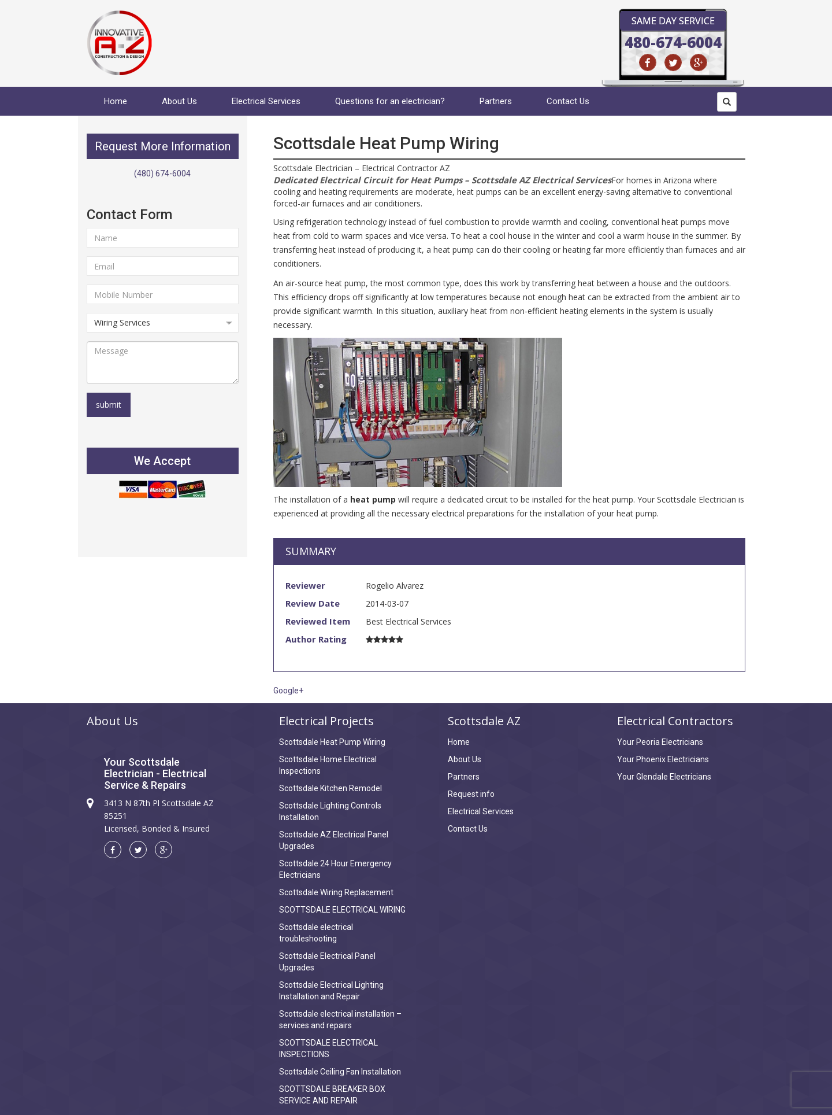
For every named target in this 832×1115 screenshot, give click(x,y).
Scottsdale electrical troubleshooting (316, 932)
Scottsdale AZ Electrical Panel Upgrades (333, 840)
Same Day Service (673, 20)
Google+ (288, 690)
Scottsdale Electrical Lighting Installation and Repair (331, 990)
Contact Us (568, 101)
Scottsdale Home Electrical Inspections (328, 765)
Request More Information (163, 146)
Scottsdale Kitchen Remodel (330, 788)
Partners (496, 101)
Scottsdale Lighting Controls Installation (330, 811)
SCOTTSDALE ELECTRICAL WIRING (342, 909)
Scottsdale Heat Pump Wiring (332, 742)
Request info (471, 794)
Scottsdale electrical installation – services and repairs (340, 1019)
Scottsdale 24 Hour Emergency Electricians (335, 869)
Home (115, 101)
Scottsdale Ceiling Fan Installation (340, 1071)
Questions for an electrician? (390, 101)
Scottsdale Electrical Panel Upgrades (327, 961)
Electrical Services (266, 101)
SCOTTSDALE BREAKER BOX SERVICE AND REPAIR (332, 1094)
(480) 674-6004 (162, 173)
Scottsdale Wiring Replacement (336, 892)
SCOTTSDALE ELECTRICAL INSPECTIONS (328, 1048)
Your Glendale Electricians (664, 776)
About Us (179, 101)
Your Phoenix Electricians (663, 759)
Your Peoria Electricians (660, 742)
